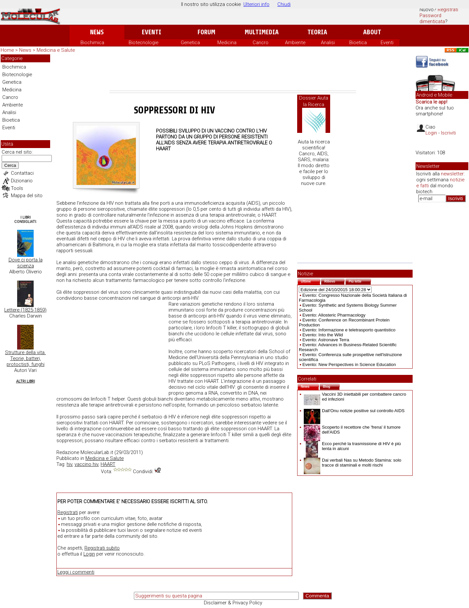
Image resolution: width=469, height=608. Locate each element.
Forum (206, 32)
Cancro (260, 43)
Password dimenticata (432, 18)
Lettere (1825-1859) (25, 310)
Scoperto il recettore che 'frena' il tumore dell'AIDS (352, 430)
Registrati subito (102, 548)
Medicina (226, 43)
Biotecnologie (143, 43)
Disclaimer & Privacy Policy (233, 603)
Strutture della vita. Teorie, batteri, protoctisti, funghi (25, 358)
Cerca (10, 165)
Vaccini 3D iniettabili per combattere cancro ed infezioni (355, 397)
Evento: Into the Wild (322, 334)
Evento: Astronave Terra (325, 339)
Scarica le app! (431, 102)
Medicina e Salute (56, 50)
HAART (108, 464)
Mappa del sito (27, 195)
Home (7, 50)
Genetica (190, 43)
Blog (331, 385)
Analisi (328, 43)
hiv (69, 464)
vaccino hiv (86, 464)
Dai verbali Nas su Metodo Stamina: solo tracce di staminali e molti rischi (352, 463)
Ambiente (295, 43)
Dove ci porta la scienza (26, 263)
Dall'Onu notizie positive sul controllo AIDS (354, 410)
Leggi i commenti (75, 572)
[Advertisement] (233, 72)
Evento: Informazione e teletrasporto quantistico (348, 329)
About (372, 32)
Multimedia (262, 32)
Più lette (360, 280)
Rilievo (334, 280)
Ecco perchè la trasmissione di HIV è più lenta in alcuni (352, 446)
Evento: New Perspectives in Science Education (349, 364)
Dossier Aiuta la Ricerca (313, 101)
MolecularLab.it (96, 452)
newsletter (452, 174)
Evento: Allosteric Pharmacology (333, 315)
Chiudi (284, 4)
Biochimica (92, 43)
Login (89, 554)
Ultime (310, 280)
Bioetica (358, 43)
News (97, 32)
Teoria (317, 32)
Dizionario (22, 181)
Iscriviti (448, 133)
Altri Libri (25, 381)
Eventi (151, 32)
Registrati (448, 10)
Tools (17, 188)
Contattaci (22, 173)
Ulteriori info (256, 4)
